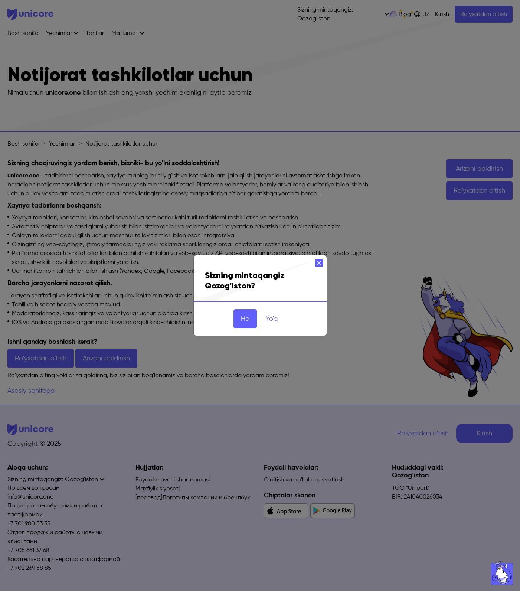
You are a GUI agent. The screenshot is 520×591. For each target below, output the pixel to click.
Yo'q (272, 318)
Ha (245, 318)
